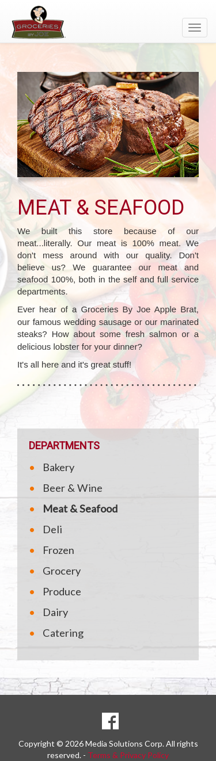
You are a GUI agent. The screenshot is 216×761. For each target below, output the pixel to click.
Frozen (58, 550)
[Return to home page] (108, 22)
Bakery (58, 467)
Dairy (55, 612)
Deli (52, 529)
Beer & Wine (73, 487)
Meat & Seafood (80, 508)
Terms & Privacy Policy (128, 755)
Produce (62, 591)
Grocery (62, 570)
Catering (63, 632)
